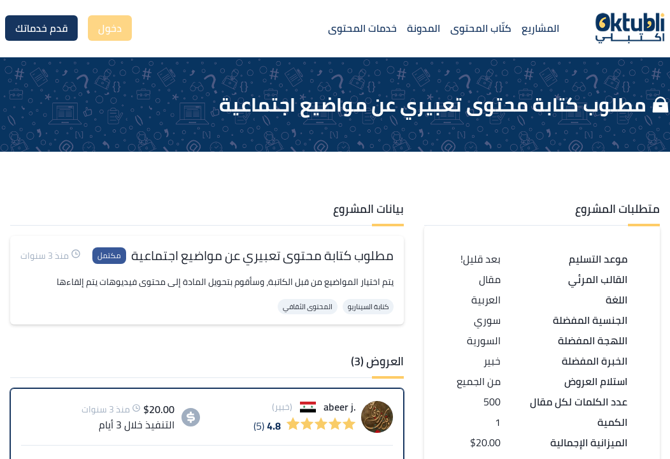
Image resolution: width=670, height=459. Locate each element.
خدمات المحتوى (362, 28)
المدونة (423, 28)
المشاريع (540, 28)
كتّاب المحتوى (480, 28)
